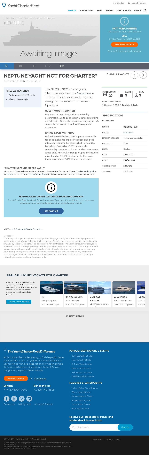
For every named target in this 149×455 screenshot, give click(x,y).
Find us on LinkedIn (29, 399)
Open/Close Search (145, 10)
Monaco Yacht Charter (82, 360)
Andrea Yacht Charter (81, 400)
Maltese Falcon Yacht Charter (85, 388)
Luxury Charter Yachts (13, 18)
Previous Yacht (134, 75)
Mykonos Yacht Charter (82, 372)
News (99, 10)
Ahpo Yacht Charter (80, 408)
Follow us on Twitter (14, 399)
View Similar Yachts (124, 44)
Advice (137, 10)
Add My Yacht (24, 404)
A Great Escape (95, 299)
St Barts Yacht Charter (82, 364)
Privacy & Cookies (113, 440)
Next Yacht (143, 75)
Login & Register (139, 3)
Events (109, 10)
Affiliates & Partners (43, 404)
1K (43, 297)
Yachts (72, 10)
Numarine (84, 93)
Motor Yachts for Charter (34, 18)
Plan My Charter (17, 378)
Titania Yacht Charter (81, 404)
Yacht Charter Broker (38, 174)
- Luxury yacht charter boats (20, 5)
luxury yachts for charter (129, 51)
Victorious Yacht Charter (83, 396)
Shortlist (120, 3)
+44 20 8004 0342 (15, 389)
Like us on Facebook (6, 399)
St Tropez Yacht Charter (82, 356)
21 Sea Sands (74, 297)
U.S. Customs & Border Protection (27, 229)
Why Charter (124, 10)
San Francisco (41, 385)
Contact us (43, 378)
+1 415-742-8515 (43, 389)
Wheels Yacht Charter (81, 392)
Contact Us (51, 211)
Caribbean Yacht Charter (83, 376)
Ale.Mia (143, 297)
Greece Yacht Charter (81, 368)
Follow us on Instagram (22, 399)
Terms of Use (97, 440)
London (8, 385)
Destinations (86, 10)
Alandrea (120, 297)
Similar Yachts (119, 74)
